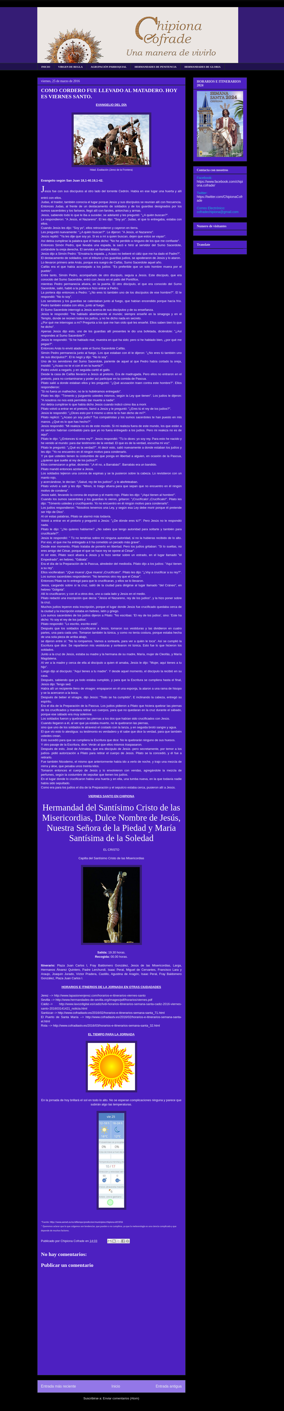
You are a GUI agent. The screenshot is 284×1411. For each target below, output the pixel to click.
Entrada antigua (169, 1386)
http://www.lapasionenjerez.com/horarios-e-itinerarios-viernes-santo (100, 995)
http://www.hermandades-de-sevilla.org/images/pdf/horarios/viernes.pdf (103, 999)
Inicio (115, 1386)
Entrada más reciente (58, 1386)
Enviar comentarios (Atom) (121, 1398)
